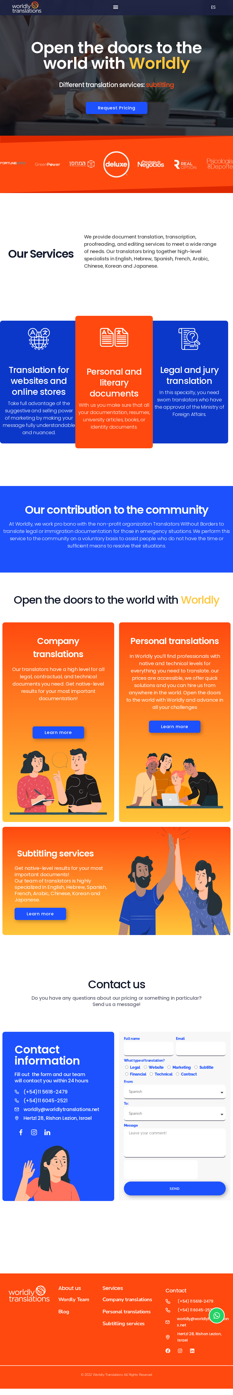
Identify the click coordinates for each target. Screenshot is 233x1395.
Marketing (182, 1070)
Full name (132, 1041)
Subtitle (206, 1070)
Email (180, 1041)
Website (156, 1070)
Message (131, 1128)
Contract (189, 1076)
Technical (163, 1076)
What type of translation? (144, 1063)
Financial (138, 1076)
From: (128, 1084)
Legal (135, 1070)
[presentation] (161, 1172)
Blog (63, 1313)
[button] (116, 7)
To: (126, 1106)
